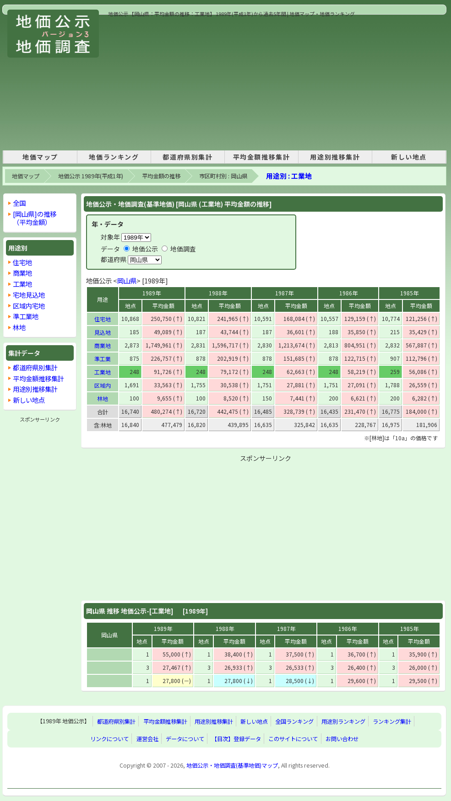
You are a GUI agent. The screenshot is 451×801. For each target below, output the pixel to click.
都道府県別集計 (187, 156)
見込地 (102, 332)
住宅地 (102, 319)
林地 (102, 398)
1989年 (151, 293)
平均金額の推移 (161, 176)
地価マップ (40, 156)
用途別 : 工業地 (289, 176)
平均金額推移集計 (261, 156)
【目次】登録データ (236, 739)
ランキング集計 (392, 721)
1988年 (218, 293)
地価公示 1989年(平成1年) (90, 176)
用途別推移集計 (335, 156)
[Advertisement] (230, 82)
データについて (185, 739)
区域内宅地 (29, 305)
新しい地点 (409, 156)
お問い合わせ (342, 739)
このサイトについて (293, 739)
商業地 (102, 345)
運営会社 (147, 739)
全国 (19, 203)
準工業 (102, 359)
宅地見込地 (29, 294)
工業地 (102, 372)
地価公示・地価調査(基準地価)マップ (232, 765)
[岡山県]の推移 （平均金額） (34, 218)
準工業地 (25, 316)
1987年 (284, 293)
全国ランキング (294, 721)
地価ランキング (114, 156)
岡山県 (126, 280)
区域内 (102, 385)
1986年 (348, 293)
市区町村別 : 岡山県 (223, 176)
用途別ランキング (343, 721)
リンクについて (109, 739)
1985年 (409, 293)
